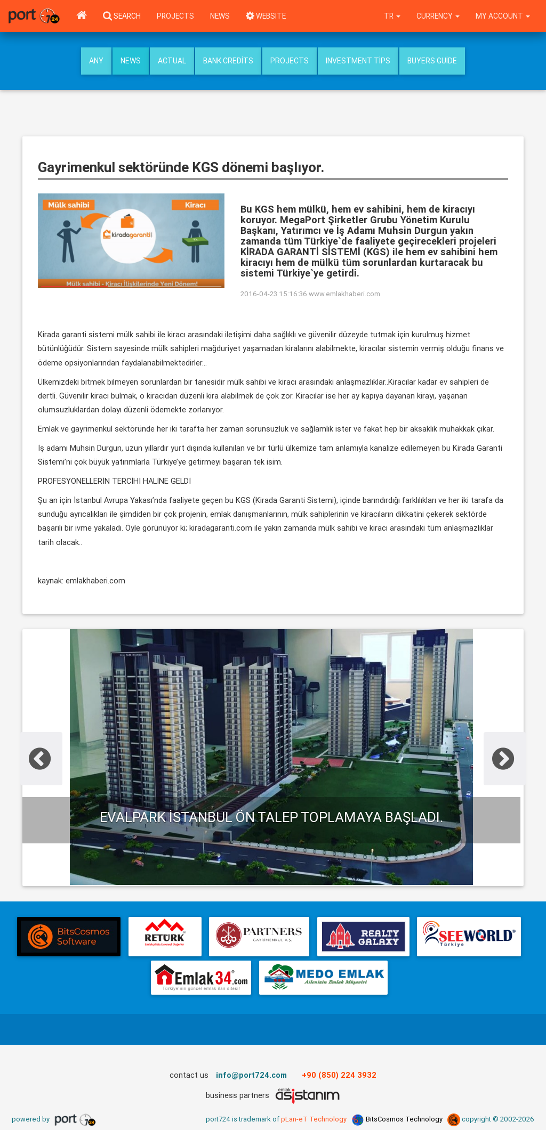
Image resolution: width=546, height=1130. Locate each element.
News (220, 16)
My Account (503, 16)
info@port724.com (251, 1075)
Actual (172, 61)
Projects (175, 16)
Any (96, 61)
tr (392, 16)
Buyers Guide (432, 61)
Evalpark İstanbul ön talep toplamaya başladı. (271, 817)
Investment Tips (358, 61)
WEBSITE (266, 16)
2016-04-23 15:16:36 (273, 293)
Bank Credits (228, 61)
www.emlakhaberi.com (344, 293)
